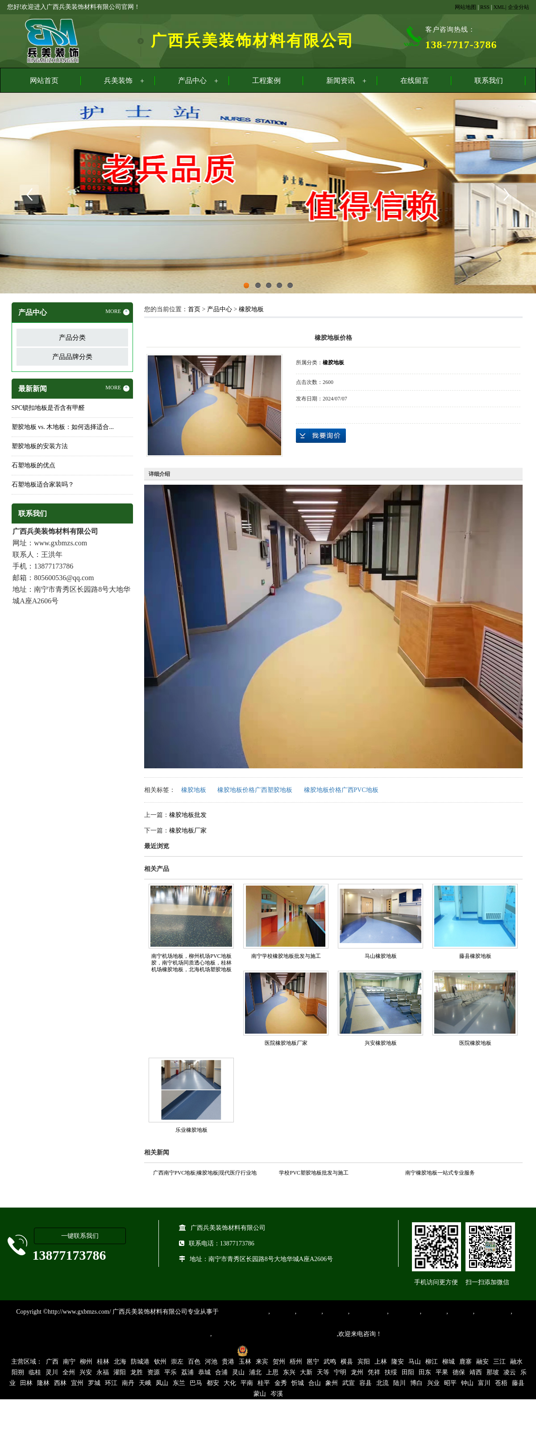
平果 (442, 1372)
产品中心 (192, 80)
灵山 (238, 1372)
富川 (484, 1383)
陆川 (399, 1383)
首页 (194, 309)
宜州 (77, 1383)
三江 (499, 1361)
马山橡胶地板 (381, 956)
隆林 (43, 1383)
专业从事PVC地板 (243, 1311)
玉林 (245, 1361)
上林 (380, 1361)
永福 (102, 1372)
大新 (306, 1372)
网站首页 (44, 80)
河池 (211, 1361)
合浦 (221, 1372)
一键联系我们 (80, 1236)
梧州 (296, 1361)
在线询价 (321, 436)
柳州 (86, 1361)
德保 (459, 1372)
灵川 (52, 1372)
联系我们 (488, 80)
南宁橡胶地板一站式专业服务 (440, 1173)
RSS (485, 7)
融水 (516, 1361)
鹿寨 (465, 1361)
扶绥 (391, 1372)
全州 (68, 1372)
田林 (26, 1383)
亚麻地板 (433, 1311)
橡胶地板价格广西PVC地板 (341, 790)
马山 (414, 1361)
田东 (425, 1372)
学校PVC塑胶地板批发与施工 (313, 1173)
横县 (347, 1361)
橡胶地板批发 (188, 815)
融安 (482, 1361)
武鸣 (330, 1361)
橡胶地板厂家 (188, 830)
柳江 (431, 1361)
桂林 (103, 1361)
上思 (272, 1372)
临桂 (35, 1372)
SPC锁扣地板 (492, 1311)
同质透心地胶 (368, 1311)
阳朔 (18, 1372)
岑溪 (276, 1393)
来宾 (262, 1361)
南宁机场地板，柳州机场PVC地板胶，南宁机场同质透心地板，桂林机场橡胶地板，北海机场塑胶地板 (191, 963)
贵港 (228, 1361)
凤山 (162, 1383)
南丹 (128, 1383)
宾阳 (363, 1361)
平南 (247, 1383)
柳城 (448, 1361)
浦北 (255, 1372)
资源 (153, 1372)
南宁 (69, 1361)
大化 (230, 1383)
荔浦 (187, 1372)
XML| (499, 7)
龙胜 (136, 1372)
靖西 (476, 1372)
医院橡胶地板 (475, 1043)
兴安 (85, 1372)
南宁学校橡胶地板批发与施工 (286, 956)
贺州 (279, 1361)
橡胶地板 (251, 309)
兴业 (433, 1383)
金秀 (280, 1383)
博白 (416, 1383)
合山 (314, 1383)
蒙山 (259, 1393)
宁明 (340, 1372)
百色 (194, 1361)
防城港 (140, 1361)
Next (507, 194)
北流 (382, 1383)
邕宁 (313, 1361)
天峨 (145, 1383)
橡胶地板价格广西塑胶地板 (254, 790)
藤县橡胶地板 (475, 956)
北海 (120, 1361)
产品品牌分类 (72, 356)
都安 (213, 1383)
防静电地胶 (404, 1311)
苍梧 (501, 1383)
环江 (111, 1383)
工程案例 (266, 80)
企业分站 (518, 7)
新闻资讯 (340, 80)
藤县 (518, 1383)
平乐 (170, 1372)
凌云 (509, 1372)
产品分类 (72, 337)
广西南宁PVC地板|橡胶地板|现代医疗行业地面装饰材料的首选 (205, 1174)
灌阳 (119, 1372)
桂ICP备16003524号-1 (202, 1350)
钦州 (160, 1361)
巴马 (196, 1383)
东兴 (289, 1372)
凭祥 (374, 1372)
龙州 (357, 1372)
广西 (52, 1361)
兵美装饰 (118, 80)
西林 (60, 1383)
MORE (117, 311)
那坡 (492, 1372)
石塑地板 (460, 1311)
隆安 (397, 1361)
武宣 (348, 1383)
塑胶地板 (282, 1311)
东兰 (179, 1383)
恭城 (204, 1372)
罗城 (94, 1383)
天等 (323, 1372)
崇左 (177, 1361)
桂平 (264, 1383)
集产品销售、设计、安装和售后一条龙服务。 (274, 1334)
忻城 (297, 1383)
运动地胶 (335, 1311)
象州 (331, 1383)
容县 (365, 1383)
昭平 (450, 1383)
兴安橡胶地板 (381, 1043)
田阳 (408, 1372)
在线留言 (414, 80)
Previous (29, 194)
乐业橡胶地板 (191, 1130)
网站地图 (465, 7)
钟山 (467, 1383)
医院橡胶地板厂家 (286, 1043)
